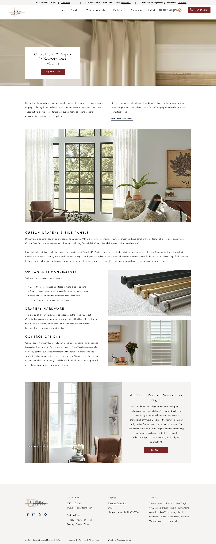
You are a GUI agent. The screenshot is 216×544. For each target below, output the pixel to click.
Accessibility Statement (77, 540)
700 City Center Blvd (117, 503)
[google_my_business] (46, 515)
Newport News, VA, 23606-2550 (123, 512)
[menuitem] (62, 10)
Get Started (182, 2)
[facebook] (28, 515)
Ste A (110, 507)
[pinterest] (40, 515)
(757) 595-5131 (74, 503)
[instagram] (34, 515)
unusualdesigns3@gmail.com (80, 507)
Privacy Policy (94, 540)
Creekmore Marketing (125, 540)
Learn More (65, 2)
